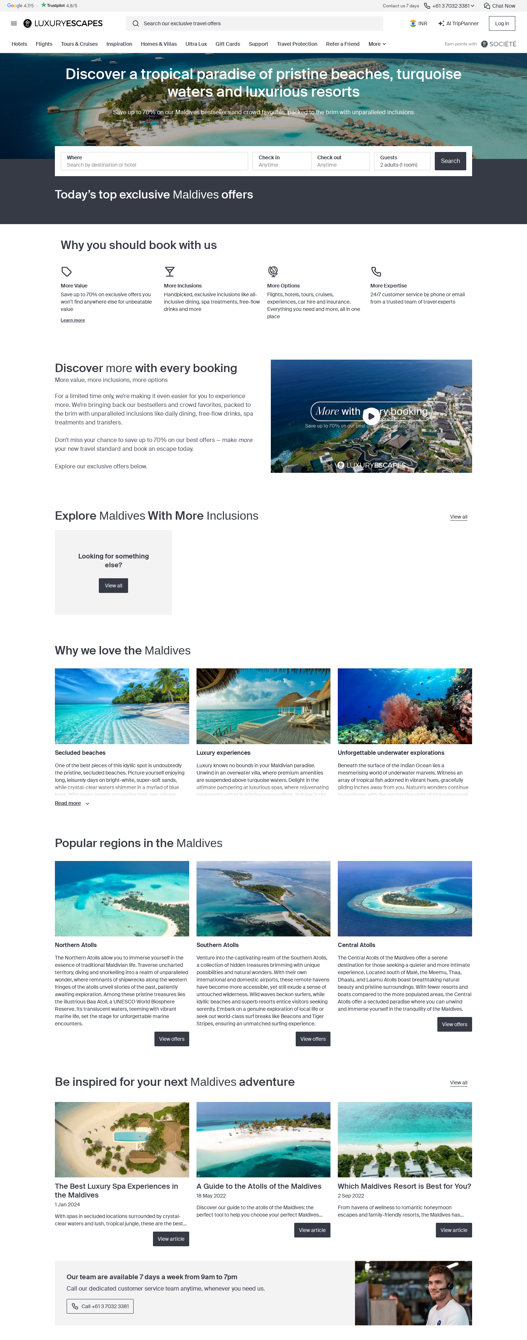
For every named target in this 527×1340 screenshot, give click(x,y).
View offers (171, 1039)
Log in (502, 23)
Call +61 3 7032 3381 (100, 1306)
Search (450, 161)
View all (113, 585)
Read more (73, 803)
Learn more (73, 320)
